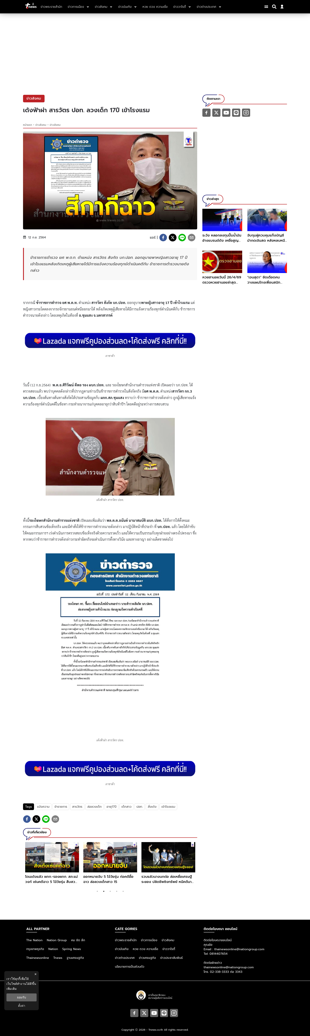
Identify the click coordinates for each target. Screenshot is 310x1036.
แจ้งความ (43, 806)
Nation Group (57, 940)
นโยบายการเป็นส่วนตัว (129, 966)
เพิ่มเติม (11, 988)
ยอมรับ (21, 997)
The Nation (34, 940)
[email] (191, 237)
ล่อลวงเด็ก (94, 806)
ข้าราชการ (60, 806)
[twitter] (173, 237)
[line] (182, 237)
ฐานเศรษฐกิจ (75, 958)
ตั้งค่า (21, 1005)
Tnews (57, 958)
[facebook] (163, 237)
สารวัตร (77, 806)
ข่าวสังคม (41, 125)
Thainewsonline (37, 958)
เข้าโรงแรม (168, 806)
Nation (53, 949)
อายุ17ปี (111, 806)
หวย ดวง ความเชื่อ (145, 949)
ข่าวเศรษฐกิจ (147, 958)
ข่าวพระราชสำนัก (126, 940)
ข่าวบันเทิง (122, 949)
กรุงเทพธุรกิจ (35, 949)
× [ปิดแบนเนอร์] (35, 974)
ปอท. (139, 806)
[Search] (275, 6)
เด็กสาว (126, 806)
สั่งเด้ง (152, 806)
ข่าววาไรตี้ (169, 949)
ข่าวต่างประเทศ (125, 958)
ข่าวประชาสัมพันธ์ (171, 958)
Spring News (71, 949)
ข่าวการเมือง (149, 940)
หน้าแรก (27, 125)
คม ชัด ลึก (78, 940)
